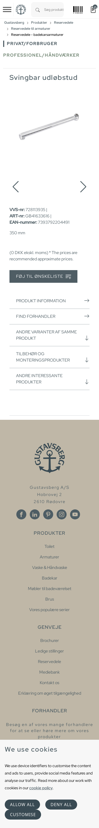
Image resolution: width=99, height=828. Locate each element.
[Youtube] (75, 514)
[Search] (37, 9)
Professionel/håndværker (41, 55)
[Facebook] (21, 514)
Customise (23, 814)
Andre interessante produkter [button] (53, 379)
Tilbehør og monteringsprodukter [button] (53, 357)
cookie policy (41, 788)
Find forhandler (53, 316)
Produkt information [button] (53, 301)
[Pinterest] (48, 514)
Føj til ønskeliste (43, 277)
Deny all (61, 804)
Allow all (22, 804)
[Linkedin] (35, 514)
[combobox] (54, 9)
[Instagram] (62, 514)
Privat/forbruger (32, 43)
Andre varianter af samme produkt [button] (53, 335)
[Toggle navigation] (7, 9)
